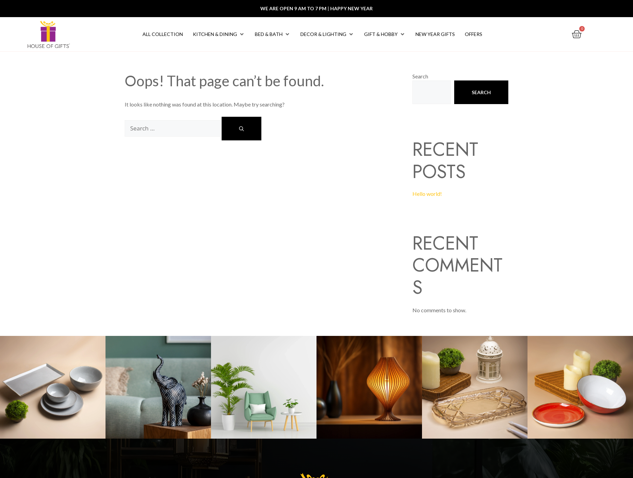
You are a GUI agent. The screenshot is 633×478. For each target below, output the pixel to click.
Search (420, 76)
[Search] (241, 128)
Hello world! (427, 193)
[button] (219, 34)
